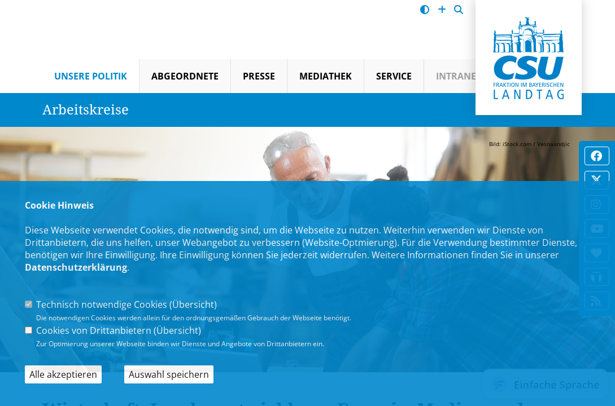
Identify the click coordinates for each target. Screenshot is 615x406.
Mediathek (325, 76)
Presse (259, 76)
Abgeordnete (185, 76)
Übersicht (193, 304)
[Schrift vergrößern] (442, 10)
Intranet (458, 76)
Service (394, 76)
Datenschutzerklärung (76, 267)
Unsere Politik (90, 76)
